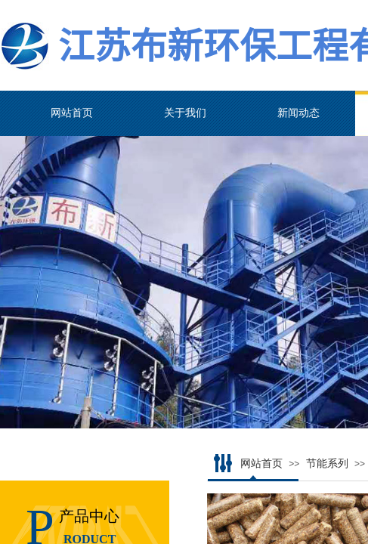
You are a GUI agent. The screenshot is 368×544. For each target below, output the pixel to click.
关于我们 (185, 113)
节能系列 (327, 463)
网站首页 (72, 113)
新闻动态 (298, 113)
